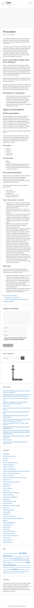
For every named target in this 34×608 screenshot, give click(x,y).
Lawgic (8, 2)
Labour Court (6, 507)
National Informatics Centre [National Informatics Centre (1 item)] (22, 569)
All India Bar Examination (9, 456)
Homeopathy (6, 499)
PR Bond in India (7, 439)
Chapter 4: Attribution (8, 475)
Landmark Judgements (8, 509)
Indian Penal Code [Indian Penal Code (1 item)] (6, 567)
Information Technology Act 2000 (11, 505)
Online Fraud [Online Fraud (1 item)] (5, 571)
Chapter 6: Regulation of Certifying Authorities (14, 477)
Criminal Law (6, 490)
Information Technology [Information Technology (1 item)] (18, 567)
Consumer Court (7, 484)
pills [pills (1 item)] (8, 571)
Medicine (5, 520)
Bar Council (6, 458)
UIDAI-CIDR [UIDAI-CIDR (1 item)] (22, 572)
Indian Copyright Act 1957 (9, 501)
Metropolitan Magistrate (9, 522)
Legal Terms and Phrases (11, 295)
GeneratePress (23, 606)
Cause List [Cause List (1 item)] (16, 556)
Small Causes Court (8, 540)
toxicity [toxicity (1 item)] (19, 572)
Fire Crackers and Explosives (10, 497)
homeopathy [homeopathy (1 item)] (18, 565)
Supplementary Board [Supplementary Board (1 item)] (13, 572)
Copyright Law (6, 486)
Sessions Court (6, 537)
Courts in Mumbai (7, 488)
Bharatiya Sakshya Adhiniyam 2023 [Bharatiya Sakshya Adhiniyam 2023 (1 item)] (13, 553)
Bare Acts (5, 460)
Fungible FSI (6, 406)
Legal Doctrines (7, 512)
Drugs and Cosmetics (8, 494)
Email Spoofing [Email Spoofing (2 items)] (16, 560)
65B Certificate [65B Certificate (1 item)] (5, 553)
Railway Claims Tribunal (9, 533)
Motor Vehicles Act (7, 525)
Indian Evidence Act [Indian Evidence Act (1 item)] (28, 565)
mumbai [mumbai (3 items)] (14, 569)
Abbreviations (6, 454)
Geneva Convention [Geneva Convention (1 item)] (22, 562)
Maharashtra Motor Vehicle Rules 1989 (13, 518)
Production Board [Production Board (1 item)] (11, 571)
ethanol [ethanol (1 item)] (12, 562)
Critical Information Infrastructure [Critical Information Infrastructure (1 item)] (8, 558)
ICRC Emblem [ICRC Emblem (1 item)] (22, 565)
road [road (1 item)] (27, 571)
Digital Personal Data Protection (11, 492)
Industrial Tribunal (7, 503)
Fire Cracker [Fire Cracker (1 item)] (15, 562)
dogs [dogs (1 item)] (23, 558)
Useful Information (8, 542)
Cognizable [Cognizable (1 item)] (19, 556)
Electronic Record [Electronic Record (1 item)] (9, 560)
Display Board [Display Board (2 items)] (18, 558)
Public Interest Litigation (9, 531)
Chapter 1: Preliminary (8, 464)
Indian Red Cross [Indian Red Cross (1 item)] (11, 567)
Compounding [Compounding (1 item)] (27, 556)
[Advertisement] (17, 17)
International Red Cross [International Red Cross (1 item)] (26, 567)
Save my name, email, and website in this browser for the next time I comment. (15, 338)
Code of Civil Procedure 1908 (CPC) (11, 482)
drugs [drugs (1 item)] (25, 558)
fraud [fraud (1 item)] (18, 562)
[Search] (22, 358)
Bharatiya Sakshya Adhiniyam (10, 462)
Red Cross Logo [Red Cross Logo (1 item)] (23, 571)
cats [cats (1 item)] (13, 556)
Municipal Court (7, 527)
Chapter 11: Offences (8, 467)
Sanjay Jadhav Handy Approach (11, 535)
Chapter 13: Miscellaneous (9, 469)
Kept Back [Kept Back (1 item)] (9, 569)
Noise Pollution (7, 529)
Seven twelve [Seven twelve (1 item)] (8, 572)
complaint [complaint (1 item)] (23, 556)
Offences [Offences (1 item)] (28, 569)
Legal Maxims (6, 514)
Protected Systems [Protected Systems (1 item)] (18, 571)
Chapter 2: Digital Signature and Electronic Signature (16, 471)
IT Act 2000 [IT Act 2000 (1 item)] (6, 569)
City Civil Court (6, 479)
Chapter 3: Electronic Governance (11, 473)
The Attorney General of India (12, 297)
